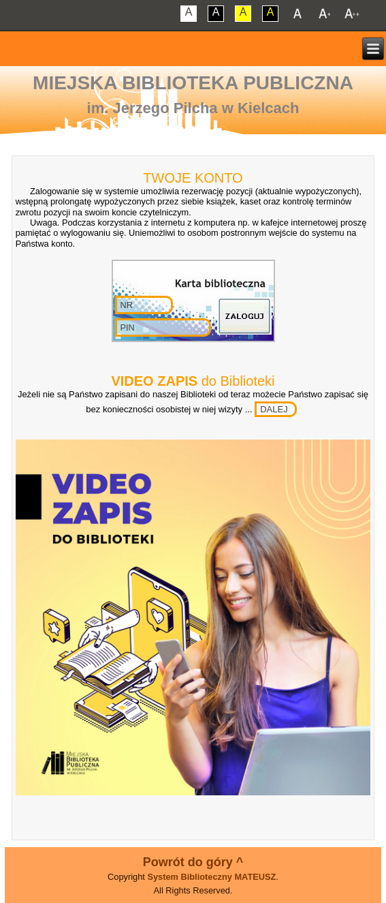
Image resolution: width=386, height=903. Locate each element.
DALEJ (273, 409)
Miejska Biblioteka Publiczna (193, 82)
